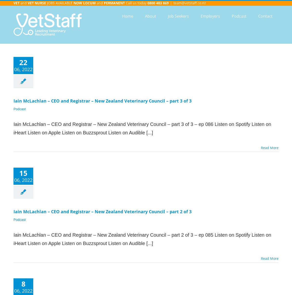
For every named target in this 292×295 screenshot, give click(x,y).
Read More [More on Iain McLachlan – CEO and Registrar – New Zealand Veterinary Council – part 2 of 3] (270, 258)
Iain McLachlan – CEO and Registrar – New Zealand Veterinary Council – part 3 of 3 (102, 101)
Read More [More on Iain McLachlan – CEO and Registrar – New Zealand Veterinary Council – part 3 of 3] (270, 147)
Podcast (19, 109)
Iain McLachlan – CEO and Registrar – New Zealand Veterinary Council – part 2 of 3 (102, 211)
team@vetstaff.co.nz (189, 3)
